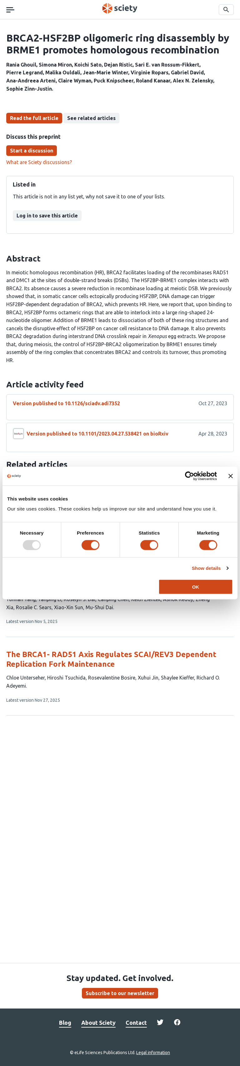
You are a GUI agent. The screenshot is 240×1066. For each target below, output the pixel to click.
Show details (206, 568)
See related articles (91, 118)
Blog (65, 1022)
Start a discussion (31, 150)
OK (195, 586)
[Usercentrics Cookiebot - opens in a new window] (189, 476)
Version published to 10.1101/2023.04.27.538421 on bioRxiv (97, 433)
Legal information (153, 1052)
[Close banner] (230, 476)
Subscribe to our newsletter (120, 993)
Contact (136, 1022)
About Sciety (98, 1022)
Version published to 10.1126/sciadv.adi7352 (66, 403)
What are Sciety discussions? (39, 162)
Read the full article (34, 118)
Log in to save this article (47, 215)
